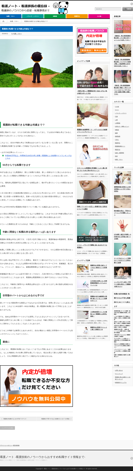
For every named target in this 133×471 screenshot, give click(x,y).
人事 (116, 120)
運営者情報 (16, 445)
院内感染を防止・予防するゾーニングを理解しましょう (122, 213)
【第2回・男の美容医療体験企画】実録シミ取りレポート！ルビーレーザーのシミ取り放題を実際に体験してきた (122, 90)
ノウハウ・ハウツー (33, 16)
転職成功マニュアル (121, 382)
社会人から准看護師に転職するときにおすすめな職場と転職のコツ (122, 345)
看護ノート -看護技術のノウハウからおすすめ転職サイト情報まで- (42, 456)
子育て (117, 139)
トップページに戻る (7, 428)
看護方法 (117, 149)
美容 (116, 156)
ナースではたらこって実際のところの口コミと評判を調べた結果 (122, 260)
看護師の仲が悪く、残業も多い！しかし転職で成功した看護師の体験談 (122, 331)
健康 (116, 133)
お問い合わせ (119, 370)
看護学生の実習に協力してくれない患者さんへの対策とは (98, 267)
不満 (116, 116)
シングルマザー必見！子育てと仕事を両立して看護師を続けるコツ (122, 284)
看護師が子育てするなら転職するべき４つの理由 (55, 418)
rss (131, 4)
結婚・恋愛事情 (119, 153)
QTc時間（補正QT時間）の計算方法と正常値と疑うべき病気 (122, 237)
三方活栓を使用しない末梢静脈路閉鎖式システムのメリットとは (98, 283)
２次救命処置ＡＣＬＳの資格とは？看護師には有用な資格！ (98, 314)
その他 (99, 16)
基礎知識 (117, 136)
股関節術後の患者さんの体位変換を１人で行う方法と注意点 (122, 189)
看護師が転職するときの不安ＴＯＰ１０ (14, 418)
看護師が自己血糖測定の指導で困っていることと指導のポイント (98, 298)
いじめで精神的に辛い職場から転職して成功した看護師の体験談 (122, 318)
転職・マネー (11, 16)
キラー (117, 110)
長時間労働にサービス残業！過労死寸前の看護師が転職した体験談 (122, 312)
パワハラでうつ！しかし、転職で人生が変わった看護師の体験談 (122, 351)
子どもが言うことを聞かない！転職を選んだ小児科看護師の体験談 (122, 340)
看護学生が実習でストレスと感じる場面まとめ (98, 328)
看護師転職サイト (120, 146)
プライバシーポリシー (6, 445)
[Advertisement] (36, 106)
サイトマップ (119, 373)
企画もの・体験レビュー (122, 126)
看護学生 (77, 16)
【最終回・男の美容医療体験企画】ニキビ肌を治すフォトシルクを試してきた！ (122, 38)
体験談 (55, 16)
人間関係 (117, 123)
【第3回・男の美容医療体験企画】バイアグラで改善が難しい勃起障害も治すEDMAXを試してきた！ (122, 63)
